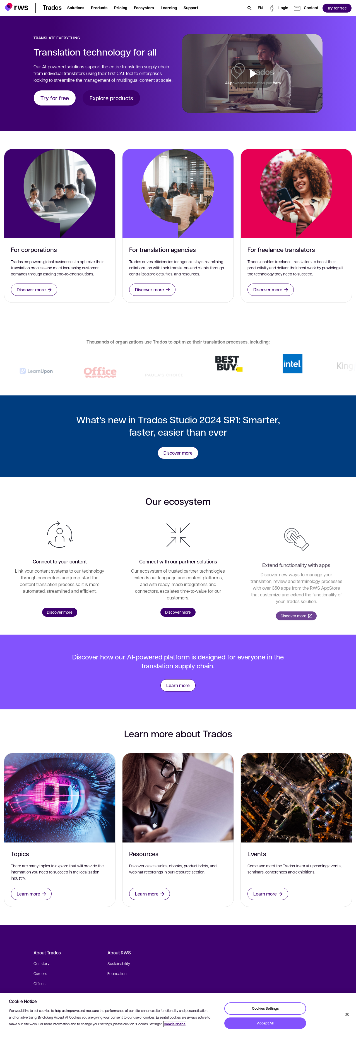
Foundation (117, 973)
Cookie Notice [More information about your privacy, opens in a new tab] (175, 1024)
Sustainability (118, 963)
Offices (39, 983)
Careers (40, 973)
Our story (41, 963)
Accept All (265, 1023)
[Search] (249, 8)
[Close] (347, 1014)
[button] (16, 7)
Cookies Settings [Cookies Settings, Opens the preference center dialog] (265, 1008)
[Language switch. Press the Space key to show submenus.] (260, 8)
